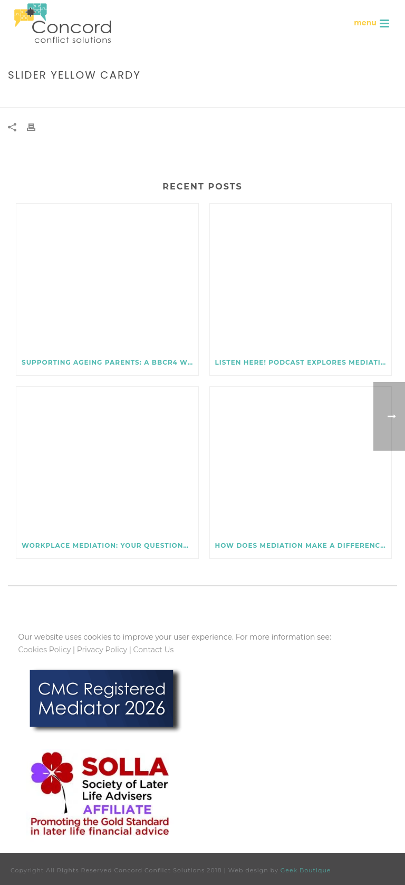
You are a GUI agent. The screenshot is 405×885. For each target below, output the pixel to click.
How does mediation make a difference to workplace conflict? (303, 545)
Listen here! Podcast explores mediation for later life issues (303, 362)
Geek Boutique (306, 870)
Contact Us (153, 649)
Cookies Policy (44, 649)
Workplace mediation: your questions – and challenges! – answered (110, 545)
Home (294, 97)
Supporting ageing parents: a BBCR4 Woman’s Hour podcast (110, 362)
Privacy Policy (102, 649)
